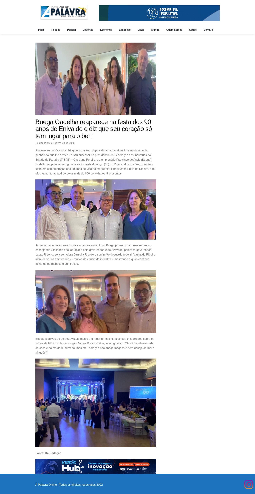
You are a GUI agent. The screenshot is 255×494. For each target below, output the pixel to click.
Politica (56, 29)
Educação (125, 29)
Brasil (141, 29)
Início (41, 29)
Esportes (88, 29)
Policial (71, 29)
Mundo (155, 29)
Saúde (193, 29)
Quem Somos (174, 29)
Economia (106, 29)
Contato (208, 29)
